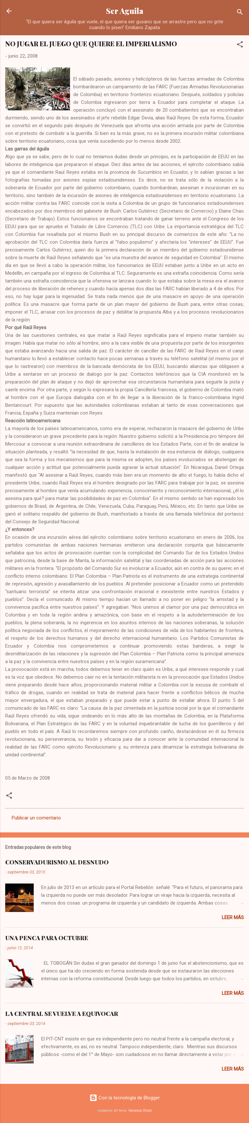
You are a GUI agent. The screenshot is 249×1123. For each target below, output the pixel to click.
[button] (240, 45)
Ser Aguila (124, 11)
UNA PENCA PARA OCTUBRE (46, 938)
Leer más (233, 917)
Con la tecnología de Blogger (124, 1098)
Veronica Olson (140, 1110)
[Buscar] (240, 13)
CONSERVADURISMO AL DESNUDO (57, 862)
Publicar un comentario (36, 818)
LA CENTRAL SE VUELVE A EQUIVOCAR (61, 1013)
